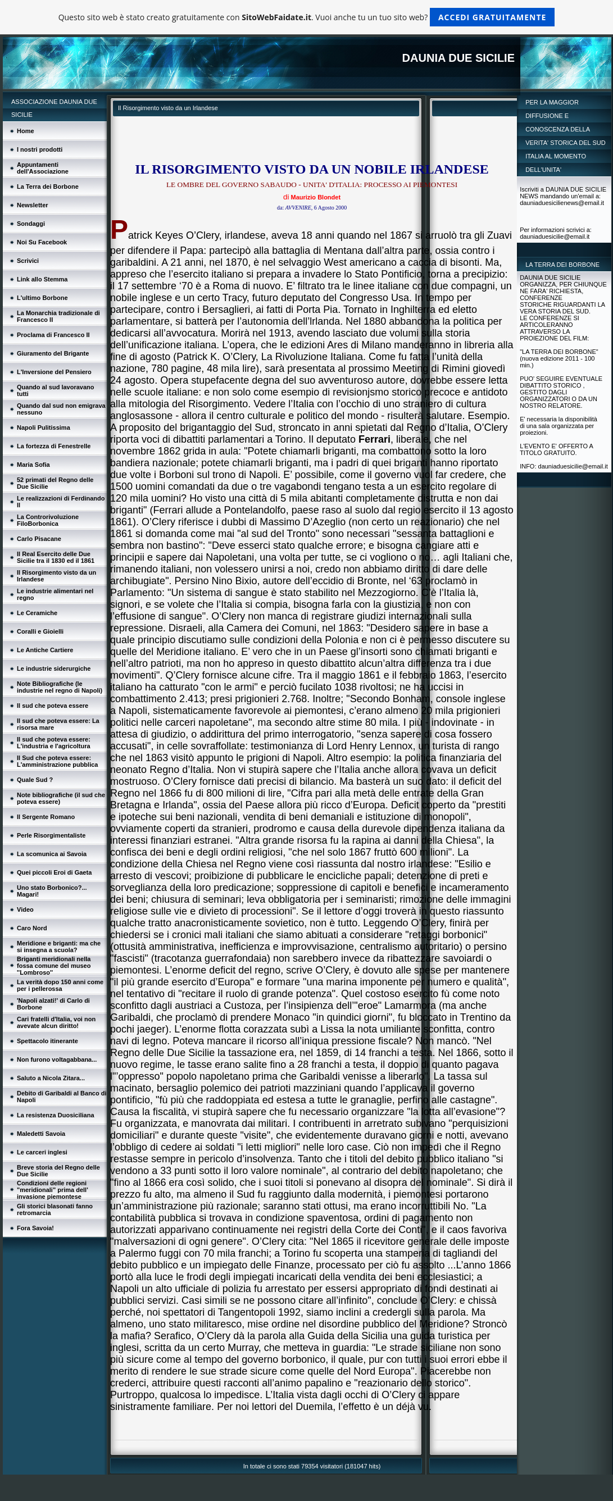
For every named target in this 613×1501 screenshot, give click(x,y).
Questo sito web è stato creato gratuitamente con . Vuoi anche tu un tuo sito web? (306, 17)
